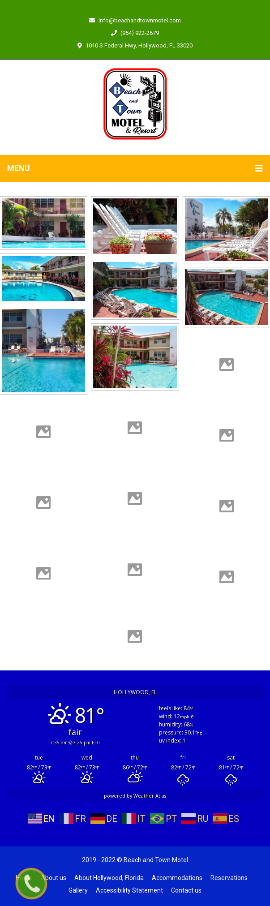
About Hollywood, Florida (109, 877)
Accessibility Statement (129, 890)
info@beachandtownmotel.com (135, 20)
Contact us (186, 890)
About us (53, 877)
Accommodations (177, 877)
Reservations (229, 877)
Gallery (78, 890)
